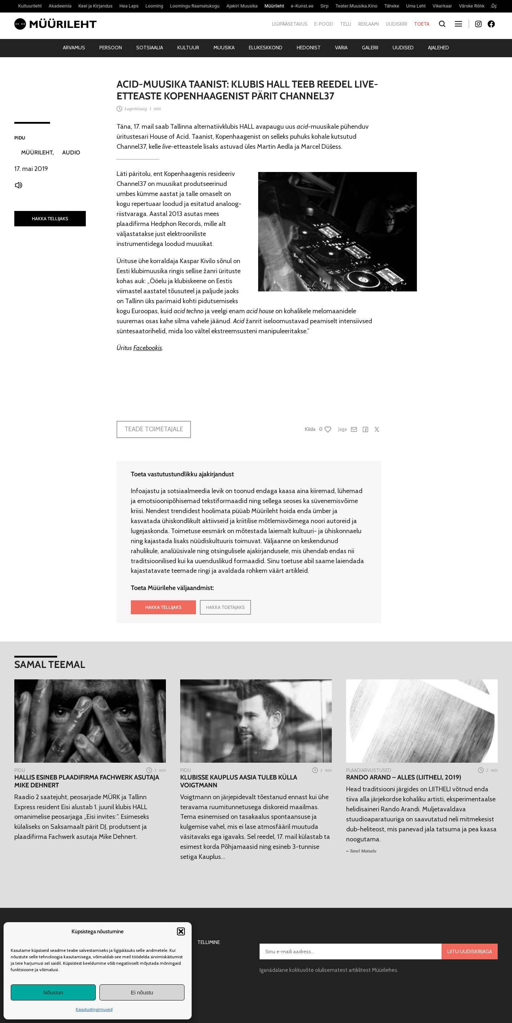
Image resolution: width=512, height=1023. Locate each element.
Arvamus (74, 47)
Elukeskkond (265, 47)
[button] (180, 931)
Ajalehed (438, 47)
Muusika (224, 47)
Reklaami (368, 24)
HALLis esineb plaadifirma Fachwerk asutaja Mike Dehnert (86, 781)
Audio (71, 152)
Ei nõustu (142, 992)
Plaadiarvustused (369, 770)
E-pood (323, 24)
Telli (345, 24)
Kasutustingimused (94, 1009)
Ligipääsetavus (289, 24)
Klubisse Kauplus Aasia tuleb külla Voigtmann (238, 781)
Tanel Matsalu (363, 851)
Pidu (19, 138)
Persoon (110, 47)
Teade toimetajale (153, 429)
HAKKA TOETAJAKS (225, 607)
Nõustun (53, 992)
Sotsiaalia (149, 47)
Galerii (370, 47)
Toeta (421, 24)
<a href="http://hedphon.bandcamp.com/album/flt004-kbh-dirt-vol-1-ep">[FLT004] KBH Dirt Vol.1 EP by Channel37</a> (249, 381)
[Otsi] (442, 24)
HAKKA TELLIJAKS (50, 218)
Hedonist (309, 47)
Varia (341, 47)
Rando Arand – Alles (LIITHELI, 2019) (403, 777)
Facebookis (147, 348)
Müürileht (37, 152)
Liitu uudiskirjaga (469, 951)
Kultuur (188, 47)
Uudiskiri (396, 24)
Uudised (403, 47)
